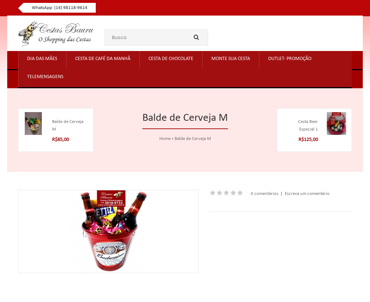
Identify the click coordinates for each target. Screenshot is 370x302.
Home (165, 138)
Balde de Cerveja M (193, 138)
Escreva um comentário (307, 193)
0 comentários (264, 193)
